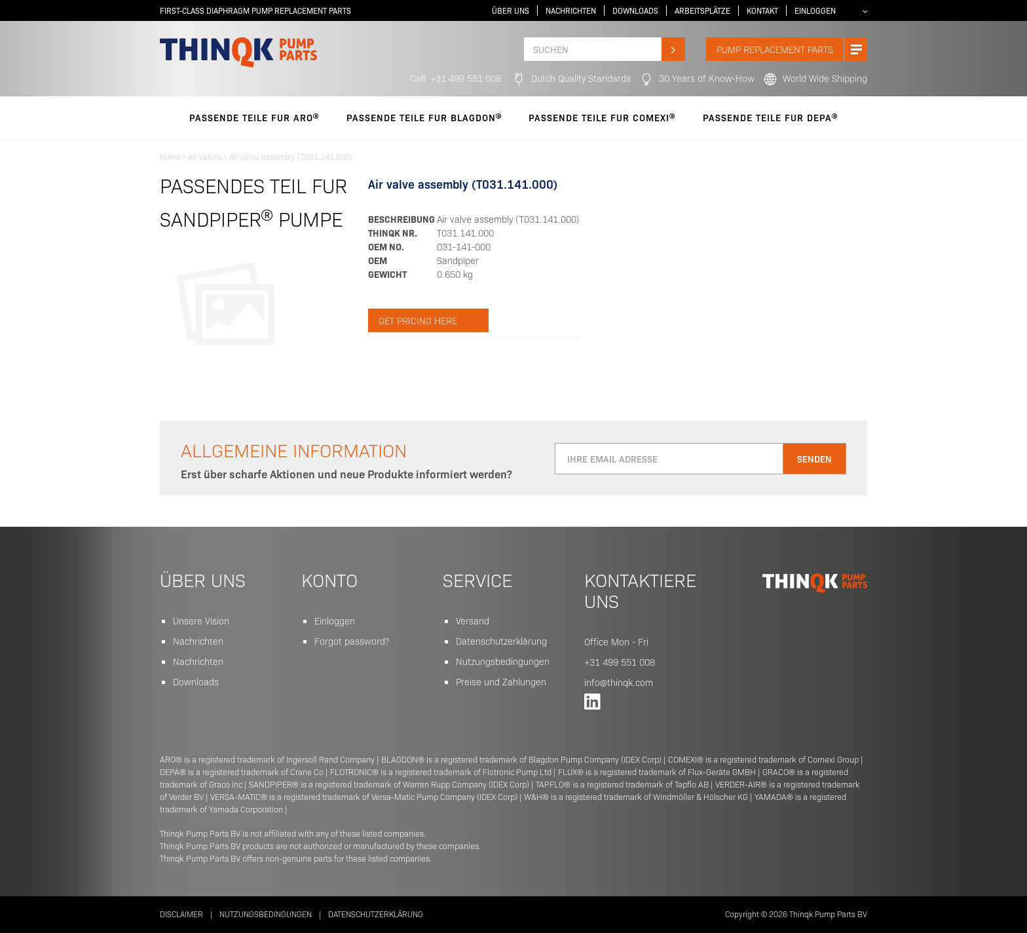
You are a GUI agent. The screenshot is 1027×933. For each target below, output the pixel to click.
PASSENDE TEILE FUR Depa (770, 117)
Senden (814, 458)
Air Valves (205, 156)
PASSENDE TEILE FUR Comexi (602, 117)
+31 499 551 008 (619, 661)
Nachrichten (571, 10)
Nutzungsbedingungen (503, 661)
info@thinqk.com (618, 682)
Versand (472, 620)
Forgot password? (351, 640)
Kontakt (762, 10)
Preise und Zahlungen (501, 681)
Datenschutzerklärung (501, 640)
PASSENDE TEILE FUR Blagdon (424, 117)
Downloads (635, 10)
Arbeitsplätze (702, 10)
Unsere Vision (201, 620)
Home (170, 156)
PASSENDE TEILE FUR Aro (254, 117)
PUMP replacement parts (792, 49)
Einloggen (815, 10)
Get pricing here (418, 320)
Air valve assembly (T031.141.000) (290, 156)
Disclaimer (181, 913)
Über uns (510, 10)
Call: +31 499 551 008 (455, 78)
